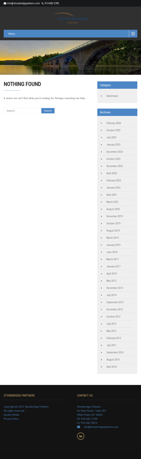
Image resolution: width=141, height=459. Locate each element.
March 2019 (112, 237)
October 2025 (113, 130)
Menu (11, 33)
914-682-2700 (52, 3)
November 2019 (114, 216)
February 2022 (113, 180)
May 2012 (111, 330)
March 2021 (112, 201)
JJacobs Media (11, 414)
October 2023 (113, 158)
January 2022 (113, 187)
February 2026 (113, 123)
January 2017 (113, 266)
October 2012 (113, 316)
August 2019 (113, 230)
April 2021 (111, 194)
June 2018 (111, 252)
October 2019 (113, 223)
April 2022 (111, 173)
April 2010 (111, 366)
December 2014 (114, 287)
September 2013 (115, 302)
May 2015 (111, 280)
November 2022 (114, 166)
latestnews (112, 95)
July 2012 (111, 323)
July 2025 (111, 137)
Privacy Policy (11, 418)
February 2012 (113, 338)
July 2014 (111, 295)
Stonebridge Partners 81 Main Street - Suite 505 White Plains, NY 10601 (91, 410)
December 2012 (114, 309)
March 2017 (112, 259)
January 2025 (113, 144)
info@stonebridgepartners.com (22, 3)
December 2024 (114, 151)
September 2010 (115, 352)
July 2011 (111, 345)
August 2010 (113, 359)
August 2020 (113, 209)
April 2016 (111, 273)
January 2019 (113, 244)
